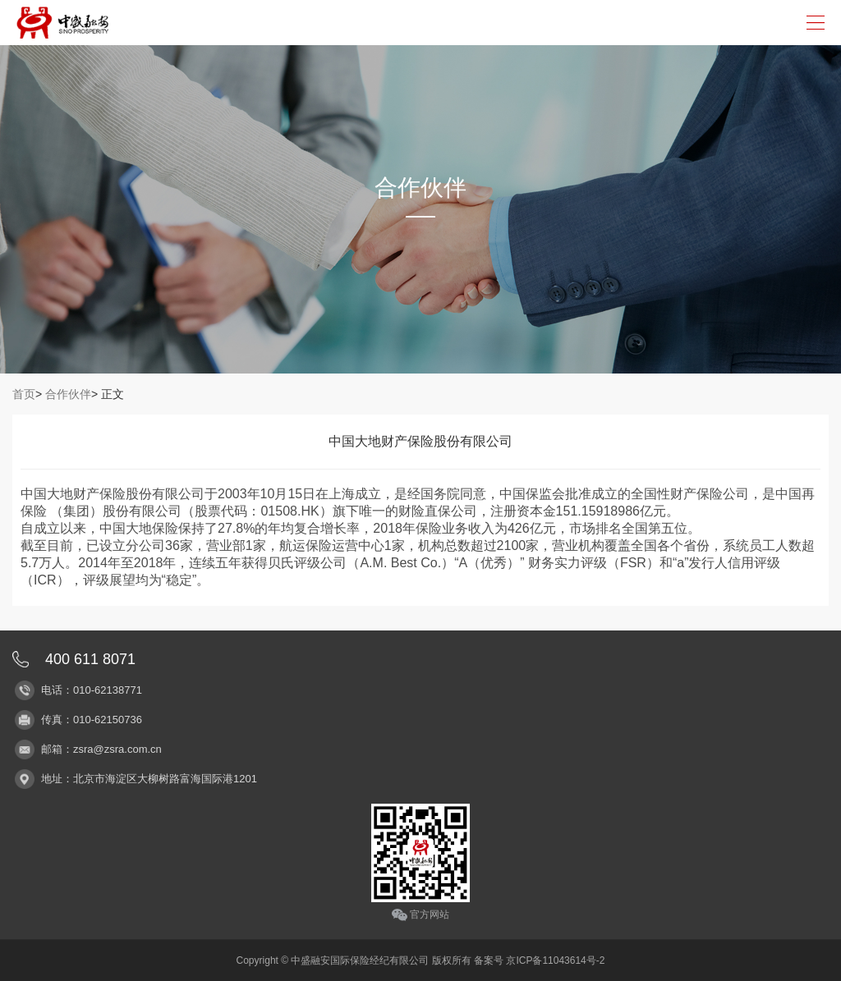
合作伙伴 (68, 394)
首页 (23, 394)
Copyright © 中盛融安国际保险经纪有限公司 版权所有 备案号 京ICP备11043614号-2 (421, 960)
